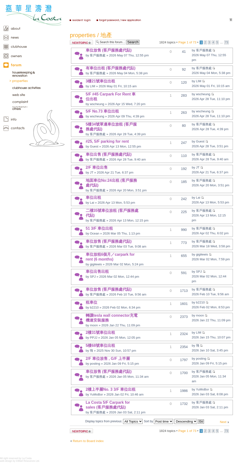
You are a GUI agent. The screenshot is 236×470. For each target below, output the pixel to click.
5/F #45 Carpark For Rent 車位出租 (111, 96)
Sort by (158, 421)
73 (226, 42)
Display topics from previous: (114, 421)
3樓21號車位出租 (100, 81)
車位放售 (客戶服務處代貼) (109, 50)
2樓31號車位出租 (100, 332)
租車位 (91, 302)
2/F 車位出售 (97, 167)
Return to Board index (88, 441)
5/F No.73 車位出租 (102, 111)
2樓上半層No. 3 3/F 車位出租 (111, 389)
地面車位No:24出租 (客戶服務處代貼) (111, 182)
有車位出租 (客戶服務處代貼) (111, 68)
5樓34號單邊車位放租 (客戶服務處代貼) (111, 126)
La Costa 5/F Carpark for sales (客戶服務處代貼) (108, 404)
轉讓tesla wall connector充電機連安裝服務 (112, 317)
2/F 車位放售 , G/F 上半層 (108, 358)
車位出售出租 (97, 271)
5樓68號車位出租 (100, 345)
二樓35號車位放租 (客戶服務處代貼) (112, 212)
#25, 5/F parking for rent (107, 141)
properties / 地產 (91, 35)
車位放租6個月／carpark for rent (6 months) (110, 256)
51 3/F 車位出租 (99, 228)
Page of (187, 42)
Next (223, 422)
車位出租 (93, 197)
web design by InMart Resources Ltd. (20, 461)
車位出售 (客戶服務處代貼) (109, 154)
